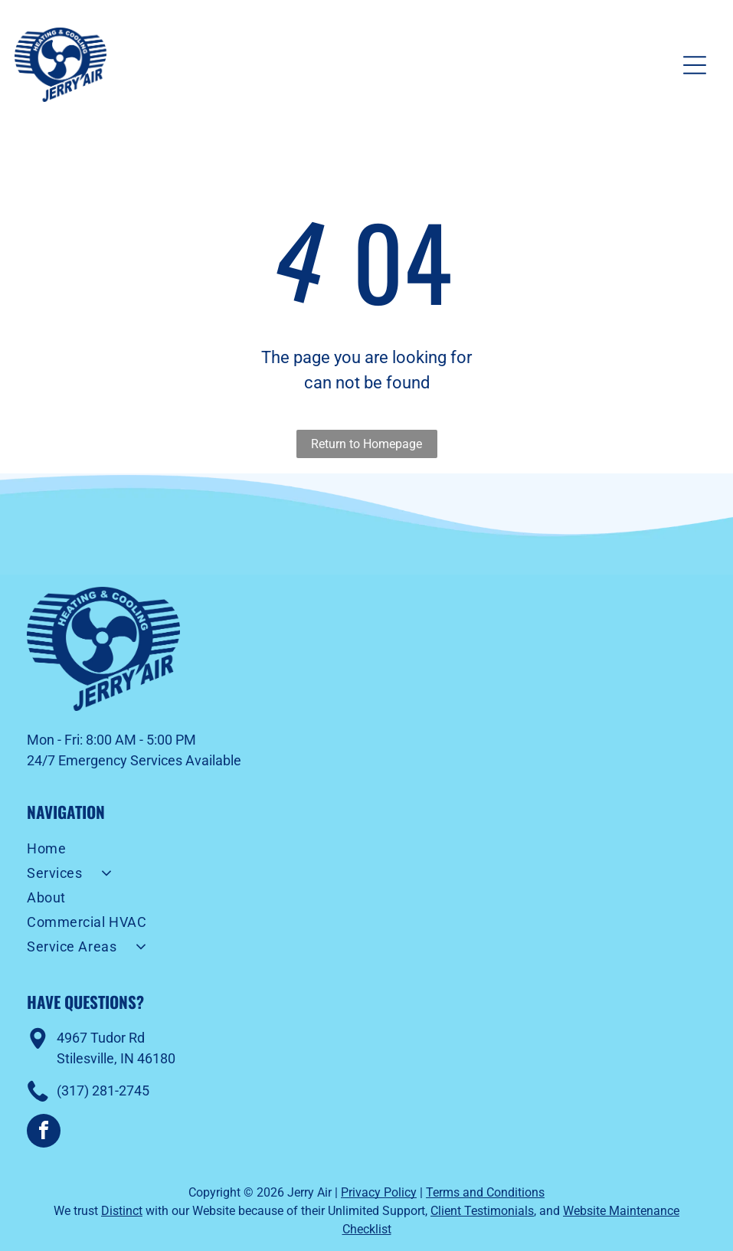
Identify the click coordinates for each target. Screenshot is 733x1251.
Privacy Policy (379, 1192)
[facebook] (44, 1132)
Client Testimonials (482, 1211)
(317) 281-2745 (103, 1090)
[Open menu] (694, 65)
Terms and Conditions (485, 1192)
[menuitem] (366, 850)
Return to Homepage (366, 444)
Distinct (121, 1211)
